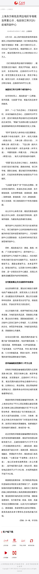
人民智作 (14, 553)
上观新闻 (29, 31)
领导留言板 (31, 541)
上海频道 (10, 9)
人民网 (2, 9)
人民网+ (14, 541)
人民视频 (5, 553)
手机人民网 (23, 541)
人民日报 (5, 541)
